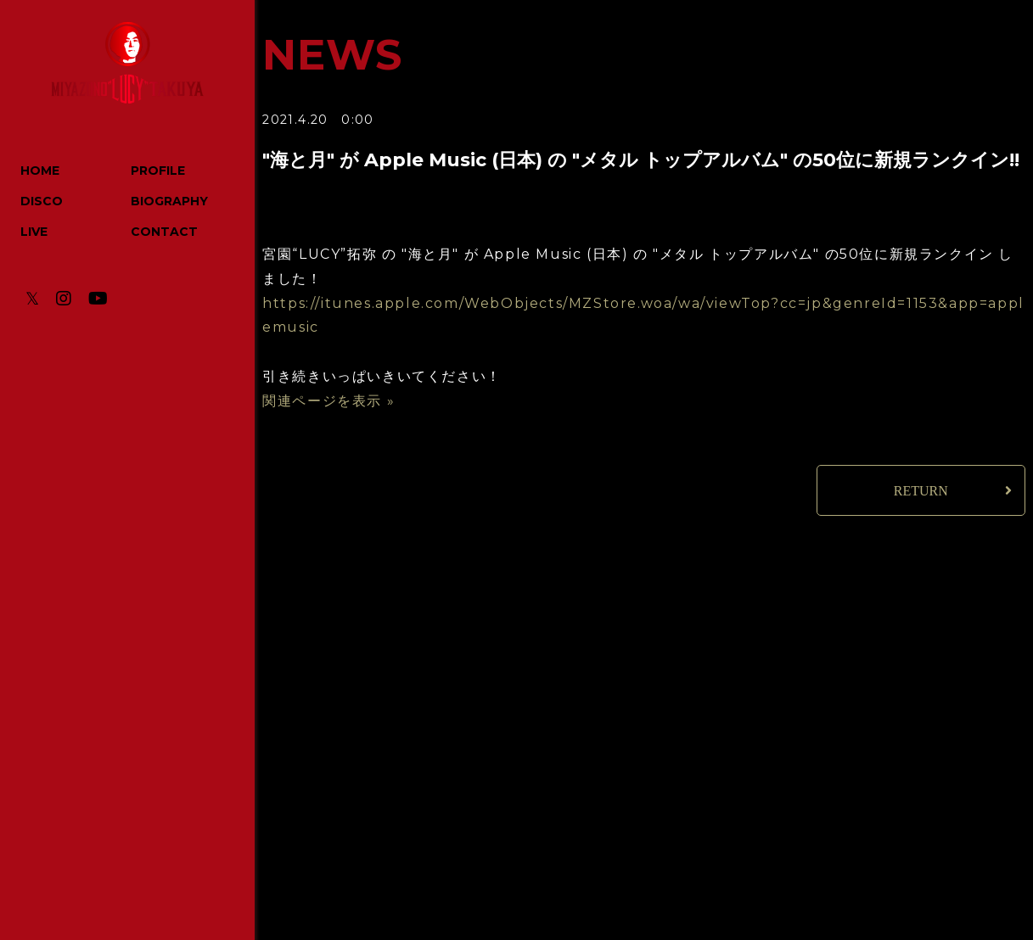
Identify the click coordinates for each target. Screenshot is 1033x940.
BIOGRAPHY (169, 201)
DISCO (41, 201)
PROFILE (158, 170)
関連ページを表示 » (328, 401)
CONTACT (164, 231)
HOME (39, 170)
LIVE (34, 231)
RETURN (921, 491)
